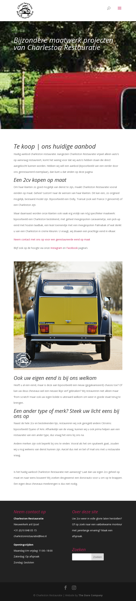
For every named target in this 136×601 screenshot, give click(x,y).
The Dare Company (90, 595)
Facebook (72, 248)
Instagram (56, 248)
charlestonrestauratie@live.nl (30, 536)
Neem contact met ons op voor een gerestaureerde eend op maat (52, 239)
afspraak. (77, 536)
